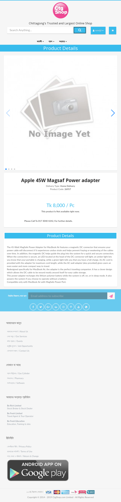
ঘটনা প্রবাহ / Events (15, 341)
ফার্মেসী (40, 41)
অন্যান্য (63, 41)
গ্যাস (51, 41)
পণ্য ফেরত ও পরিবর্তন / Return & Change (23, 456)
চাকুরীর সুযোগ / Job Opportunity (20, 346)
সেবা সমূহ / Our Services (17, 336)
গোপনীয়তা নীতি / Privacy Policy (19, 446)
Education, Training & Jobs (19, 422)
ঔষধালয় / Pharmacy (15, 378)
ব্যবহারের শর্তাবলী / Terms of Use (19, 451)
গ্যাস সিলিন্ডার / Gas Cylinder (18, 373)
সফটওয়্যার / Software (16, 383)
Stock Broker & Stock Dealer (19, 407)
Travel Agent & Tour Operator (20, 415)
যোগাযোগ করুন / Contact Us (18, 350)
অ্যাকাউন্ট (98, 30)
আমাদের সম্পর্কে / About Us (17, 331)
